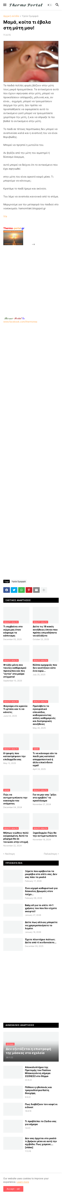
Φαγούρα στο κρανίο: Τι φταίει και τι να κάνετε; (15, 709)
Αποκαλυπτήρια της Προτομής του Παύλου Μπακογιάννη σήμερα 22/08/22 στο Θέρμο (38, 1072)
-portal (13, 228)
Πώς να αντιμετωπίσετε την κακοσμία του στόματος (15, 799)
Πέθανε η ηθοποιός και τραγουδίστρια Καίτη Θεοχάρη (38, 1090)
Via (5, 216)
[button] (4, 5)
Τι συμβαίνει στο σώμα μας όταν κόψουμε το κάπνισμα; (13, 631)
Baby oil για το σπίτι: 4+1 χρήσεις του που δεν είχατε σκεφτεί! (41, 908)
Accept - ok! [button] (13, 1188)
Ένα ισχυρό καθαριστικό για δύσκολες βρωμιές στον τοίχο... (41, 891)
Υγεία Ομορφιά (30, 16)
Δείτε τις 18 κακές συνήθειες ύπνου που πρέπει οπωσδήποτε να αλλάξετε (45, 631)
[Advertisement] (31, 277)
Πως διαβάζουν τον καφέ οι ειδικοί (41, 1106)
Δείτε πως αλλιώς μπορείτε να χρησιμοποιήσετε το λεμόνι (41, 925)
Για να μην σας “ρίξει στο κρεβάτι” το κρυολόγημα (44, 797)
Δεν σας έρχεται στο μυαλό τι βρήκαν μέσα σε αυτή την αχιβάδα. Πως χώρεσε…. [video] (41, 1143)
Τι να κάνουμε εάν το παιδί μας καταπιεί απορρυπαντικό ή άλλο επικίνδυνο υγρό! (45, 759)
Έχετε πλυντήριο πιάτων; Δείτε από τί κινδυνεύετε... (40, 941)
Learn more (23, 1181)
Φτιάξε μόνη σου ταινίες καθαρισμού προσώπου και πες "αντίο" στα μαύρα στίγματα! (14, 670)
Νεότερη (10, 853)
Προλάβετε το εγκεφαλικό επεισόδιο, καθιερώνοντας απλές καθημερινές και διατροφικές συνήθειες (44, 715)
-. (14, 318)
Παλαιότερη (50, 853)
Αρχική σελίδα (11, 16)
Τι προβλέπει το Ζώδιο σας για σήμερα (40, 1123)
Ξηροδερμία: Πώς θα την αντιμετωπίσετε (45, 834)
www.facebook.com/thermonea (31, 352)
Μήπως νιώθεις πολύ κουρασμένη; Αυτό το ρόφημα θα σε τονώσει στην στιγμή (15, 837)
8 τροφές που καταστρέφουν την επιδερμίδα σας (14, 756)
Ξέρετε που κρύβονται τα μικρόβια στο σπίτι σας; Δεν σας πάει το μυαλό (41, 874)
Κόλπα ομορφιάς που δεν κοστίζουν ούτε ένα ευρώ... (45, 667)
